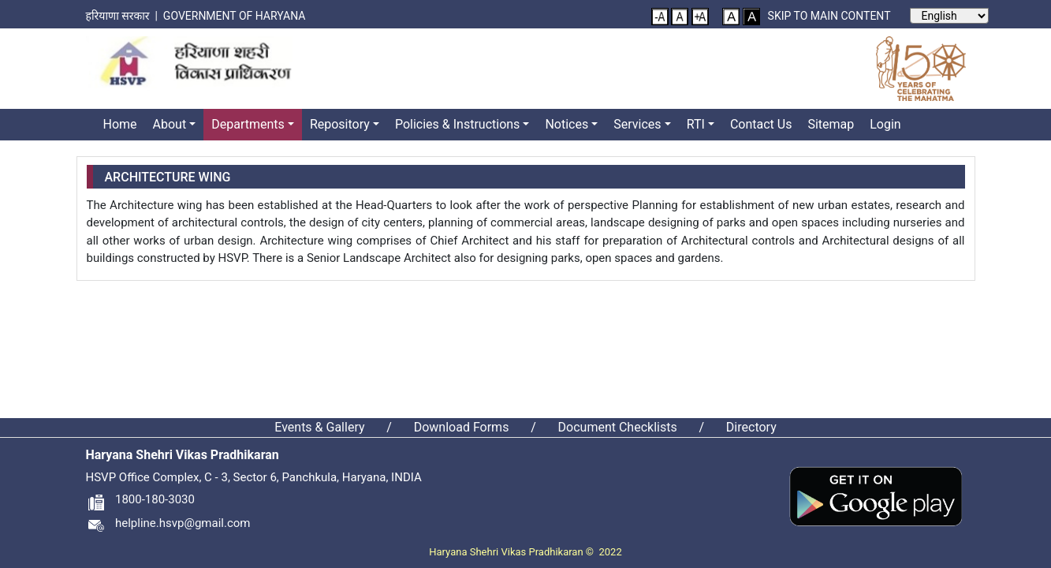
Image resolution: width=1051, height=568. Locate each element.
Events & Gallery (319, 427)
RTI (696, 124)
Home (120, 124)
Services (637, 124)
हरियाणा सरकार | (124, 15)
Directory (751, 427)
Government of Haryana (235, 15)
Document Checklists (617, 427)
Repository (340, 124)
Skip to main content (829, 15)
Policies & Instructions (457, 124)
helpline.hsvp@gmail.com (168, 523)
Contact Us (761, 124)
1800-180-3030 (140, 499)
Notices (566, 124)
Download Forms (461, 427)
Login (885, 124)
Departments (248, 124)
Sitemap (830, 124)
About (170, 124)
